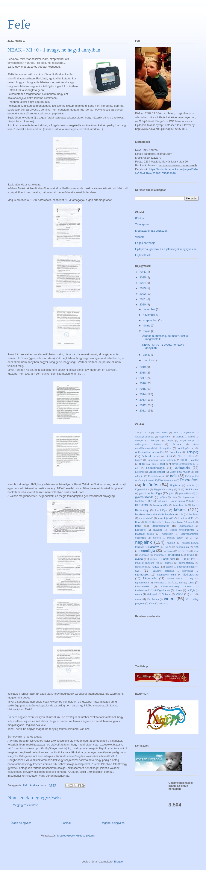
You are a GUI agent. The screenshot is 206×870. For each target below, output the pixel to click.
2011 (143, 410)
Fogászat (175, 485)
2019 (143, 367)
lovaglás (157, 529)
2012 (143, 405)
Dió (154, 464)
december (149, 309)
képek (180, 509)
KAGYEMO (141, 505)
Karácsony (141, 510)
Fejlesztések (143, 255)
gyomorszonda (144, 497)
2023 (143, 288)
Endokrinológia (155, 467)
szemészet (141, 574)
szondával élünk (166, 574)
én (136, 467)
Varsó (179, 594)
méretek (157, 538)
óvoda (139, 558)
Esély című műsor (180, 471)
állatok (191, 437)
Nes (196, 546)
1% (137, 432)
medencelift (167, 534)
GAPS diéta (191, 489)
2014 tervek (161, 432)
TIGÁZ (171, 583)
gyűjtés (163, 497)
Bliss (180, 456)
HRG (151, 501)
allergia (139, 440)
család (194, 460)
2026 (143, 271)
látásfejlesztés (161, 525)
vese (138, 599)
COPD (183, 460)
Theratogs (159, 583)
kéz (181, 514)
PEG (183, 558)
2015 (143, 388)
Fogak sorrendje (145, 242)
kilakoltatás (193, 514)
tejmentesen (142, 582)
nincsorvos (168, 551)
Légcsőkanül (186, 525)
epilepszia (182, 467)
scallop (169, 567)
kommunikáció (146, 518)
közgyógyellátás (174, 522)
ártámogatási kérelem (148, 444)
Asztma (177, 444)
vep (192, 594)
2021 (143, 299)
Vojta (151, 603)
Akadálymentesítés (144, 437)
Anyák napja (187, 440)
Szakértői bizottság (163, 571)
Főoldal (66, 822)
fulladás (190, 485)
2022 (143, 293)
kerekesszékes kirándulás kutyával (154, 514)
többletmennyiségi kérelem (176, 586)
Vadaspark (152, 594)
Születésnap (190, 574)
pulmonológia (186, 562)
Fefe (19, 24)
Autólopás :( (185, 448)
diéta (142, 463)
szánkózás (187, 571)
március (148, 360)
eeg (162, 463)
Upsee (178, 590)
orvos (190, 554)
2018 (143, 372)
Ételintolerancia (156, 476)
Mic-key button (175, 538)
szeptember (150, 320)
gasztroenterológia (150, 493)
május (147, 331)
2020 (143, 304)
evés (173, 476)
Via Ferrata (153, 599)
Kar (193, 505)
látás (138, 525)
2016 (143, 383)
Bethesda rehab (151, 456)
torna (191, 582)
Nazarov (153, 546)
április (147, 354)
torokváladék (142, 586)
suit (137, 570)
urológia (191, 590)
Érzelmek (139, 472)
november (149, 314)
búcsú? (138, 460)
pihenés (169, 563)
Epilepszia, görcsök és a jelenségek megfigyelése (166, 249)
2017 (143, 378)
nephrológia (182, 546)
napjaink (143, 542)
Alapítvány (165, 436)
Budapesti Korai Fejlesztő (161, 460)
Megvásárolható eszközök (151, 230)
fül (179, 489)
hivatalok (139, 501)
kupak (191, 522)
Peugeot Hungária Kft (147, 563)
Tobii (181, 583)
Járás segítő (178, 501)
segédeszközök (186, 566)
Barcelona (175, 452)
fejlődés (150, 484)
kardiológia (161, 510)
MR (191, 537)
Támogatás (142, 224)
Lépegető (140, 529)
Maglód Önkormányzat (182, 530)
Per (193, 559)
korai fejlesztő (165, 518)
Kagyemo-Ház (160, 505)
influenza (162, 501)
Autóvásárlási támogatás (149, 452)
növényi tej (184, 551)
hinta (174, 497)
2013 (143, 399)
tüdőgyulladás (162, 590)
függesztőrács (142, 489)
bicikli (169, 456)
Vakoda (166, 594)
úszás (138, 594)
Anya (170, 440)
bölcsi (191, 456)
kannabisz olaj (180, 505)
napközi (171, 542)
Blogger (119, 861)
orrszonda (159, 555)
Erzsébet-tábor (157, 471)
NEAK (168, 547)
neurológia (147, 551)
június (147, 325)
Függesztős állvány (163, 489)
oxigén (153, 559)
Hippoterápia (188, 497)
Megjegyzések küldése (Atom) (76, 835)
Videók (139, 236)
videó (169, 598)
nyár (196, 551)
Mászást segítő (144, 533)
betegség (193, 452)
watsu (162, 603)
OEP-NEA (144, 555)
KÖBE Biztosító (153, 522)
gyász (171, 493)
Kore (138, 522)
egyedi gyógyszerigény (183, 464)
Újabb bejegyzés (21, 822)
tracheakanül (142, 590)
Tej (191, 578)
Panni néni (168, 558)
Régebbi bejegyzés (112, 822)
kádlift (192, 501)
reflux (155, 566)
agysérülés (189, 432)
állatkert (179, 437)
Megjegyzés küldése (25, 805)
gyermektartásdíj (187, 493)
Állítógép (155, 440)
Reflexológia (141, 567)
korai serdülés (186, 518)
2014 (143, 394)
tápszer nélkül (174, 578)
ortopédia (174, 554)
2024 (143, 282)
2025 (143, 277)
